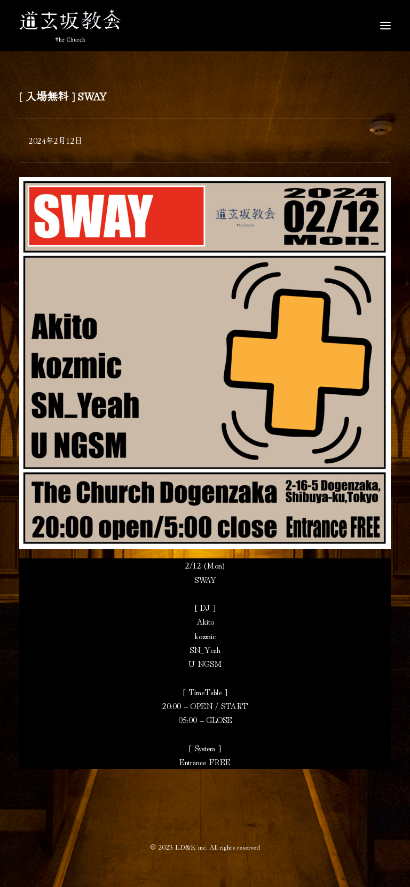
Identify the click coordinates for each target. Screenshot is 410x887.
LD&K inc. (191, 847)
